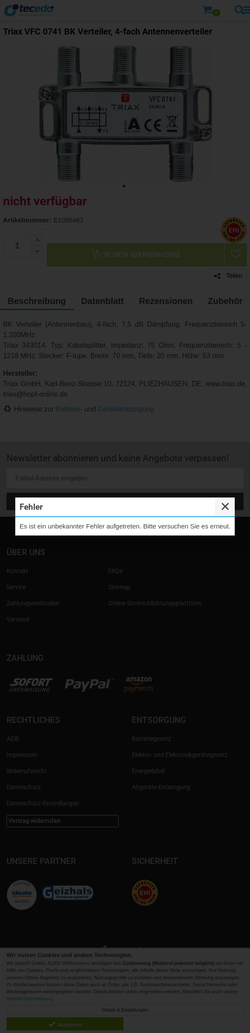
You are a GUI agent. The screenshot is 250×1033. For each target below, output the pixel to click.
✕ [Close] (225, 507)
